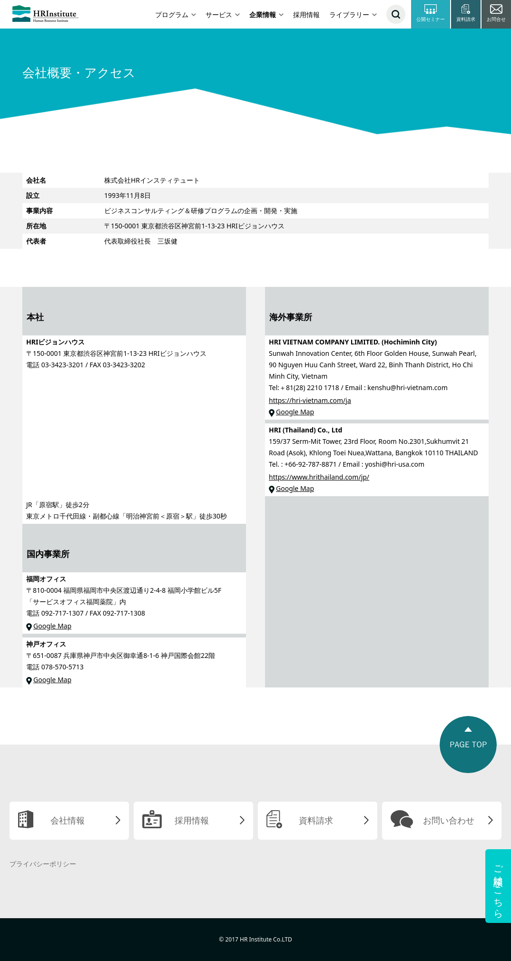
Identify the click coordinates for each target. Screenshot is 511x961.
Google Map (52, 625)
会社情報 (67, 820)
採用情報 (306, 14)
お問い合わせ (448, 820)
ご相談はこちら (498, 886)
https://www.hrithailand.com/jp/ (319, 476)
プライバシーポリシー (43, 863)
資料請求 (316, 820)
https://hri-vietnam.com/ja (310, 400)
